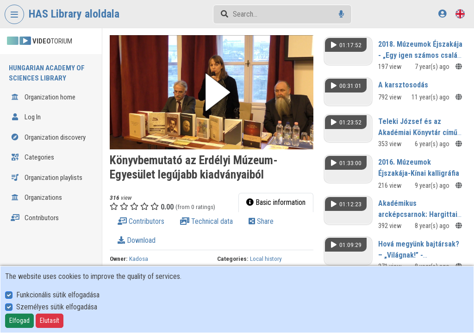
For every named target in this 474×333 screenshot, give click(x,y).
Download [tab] (137, 240)
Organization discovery (48, 137)
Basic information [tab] (276, 202)
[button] (211, 92)
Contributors (35, 218)
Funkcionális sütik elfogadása (58, 294)
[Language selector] (460, 13)
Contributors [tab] (141, 221)
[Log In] (442, 13)
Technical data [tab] (206, 221)
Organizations (36, 197)
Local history (266, 258)
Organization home (43, 97)
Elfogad (19, 320)
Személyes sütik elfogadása (56, 306)
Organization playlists (46, 177)
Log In (26, 117)
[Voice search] (341, 14)
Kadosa (138, 258)
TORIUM (39, 41)
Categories (32, 157)
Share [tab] (261, 221)
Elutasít (49, 320)
